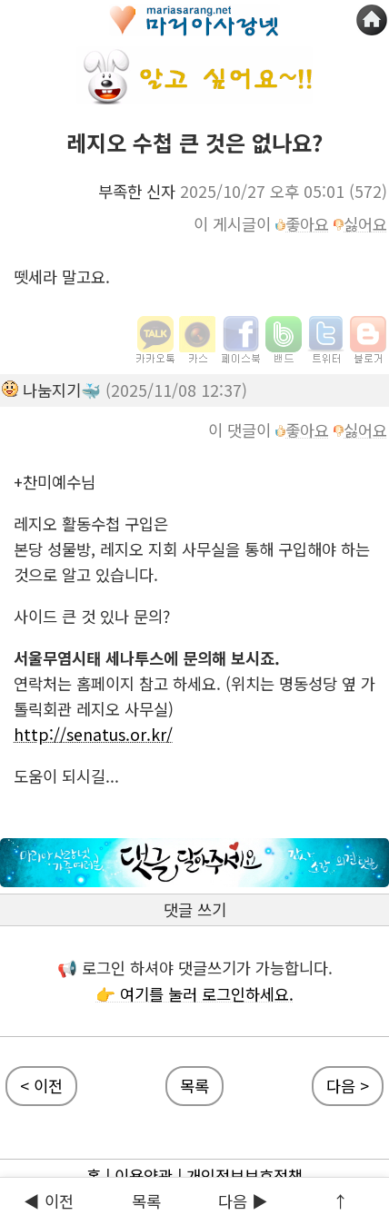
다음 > (347, 1085)
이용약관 (144, 1175)
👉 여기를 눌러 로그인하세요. (194, 994)
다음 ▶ (243, 1201)
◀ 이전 (49, 1201)
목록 (146, 1201)
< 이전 (41, 1085)
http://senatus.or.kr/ (93, 734)
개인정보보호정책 (244, 1175)
